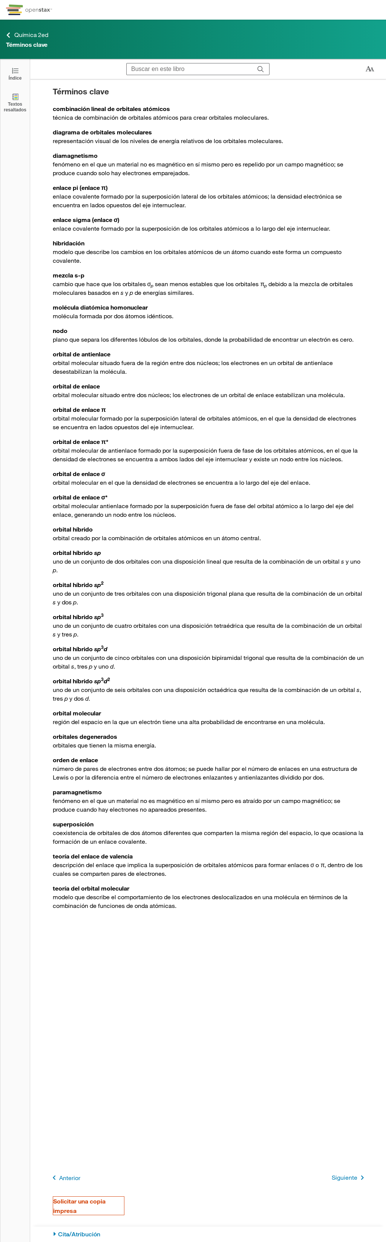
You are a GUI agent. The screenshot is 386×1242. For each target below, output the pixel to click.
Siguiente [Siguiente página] (349, 1177)
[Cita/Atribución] (208, 1234)
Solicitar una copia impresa (79, 1205)
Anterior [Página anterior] (65, 1177)
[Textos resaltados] (15, 102)
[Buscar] (260, 69)
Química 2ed (27, 35)
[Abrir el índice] (15, 73)
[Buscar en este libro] (189, 69)
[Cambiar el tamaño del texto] (370, 69)
